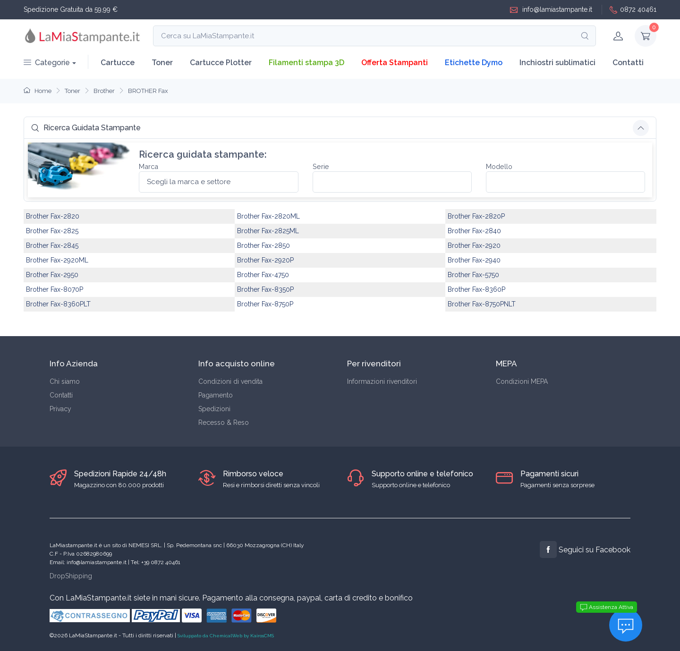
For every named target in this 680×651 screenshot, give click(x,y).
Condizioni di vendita (230, 381)
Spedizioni (214, 409)
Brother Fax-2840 (474, 231)
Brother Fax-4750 (263, 275)
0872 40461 (633, 10)
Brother (104, 90)
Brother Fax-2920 (474, 245)
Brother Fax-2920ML (57, 260)
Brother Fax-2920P (265, 260)
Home (37, 90)
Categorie (47, 62)
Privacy (60, 409)
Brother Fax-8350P (265, 289)
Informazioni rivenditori (382, 381)
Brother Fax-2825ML (268, 231)
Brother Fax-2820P (476, 216)
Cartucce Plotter (221, 62)
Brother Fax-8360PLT (58, 304)
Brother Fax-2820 (52, 216)
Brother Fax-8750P (265, 304)
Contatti (628, 62)
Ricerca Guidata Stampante (86, 127)
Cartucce (118, 62)
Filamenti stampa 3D (306, 62)
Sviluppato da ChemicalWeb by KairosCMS (226, 635)
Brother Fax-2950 (52, 275)
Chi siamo (65, 381)
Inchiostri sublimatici (557, 62)
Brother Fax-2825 (52, 231)
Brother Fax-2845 (52, 245)
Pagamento (215, 395)
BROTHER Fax (148, 90)
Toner (162, 62)
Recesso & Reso (223, 422)
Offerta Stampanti (394, 62)
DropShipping (71, 576)
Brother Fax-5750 (473, 275)
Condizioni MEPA (522, 381)
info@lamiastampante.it (551, 10)
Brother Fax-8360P (476, 289)
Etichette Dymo (473, 62)
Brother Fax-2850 (263, 245)
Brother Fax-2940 (474, 260)
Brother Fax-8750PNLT (482, 304)
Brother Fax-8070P (54, 289)
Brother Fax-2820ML (268, 216)
